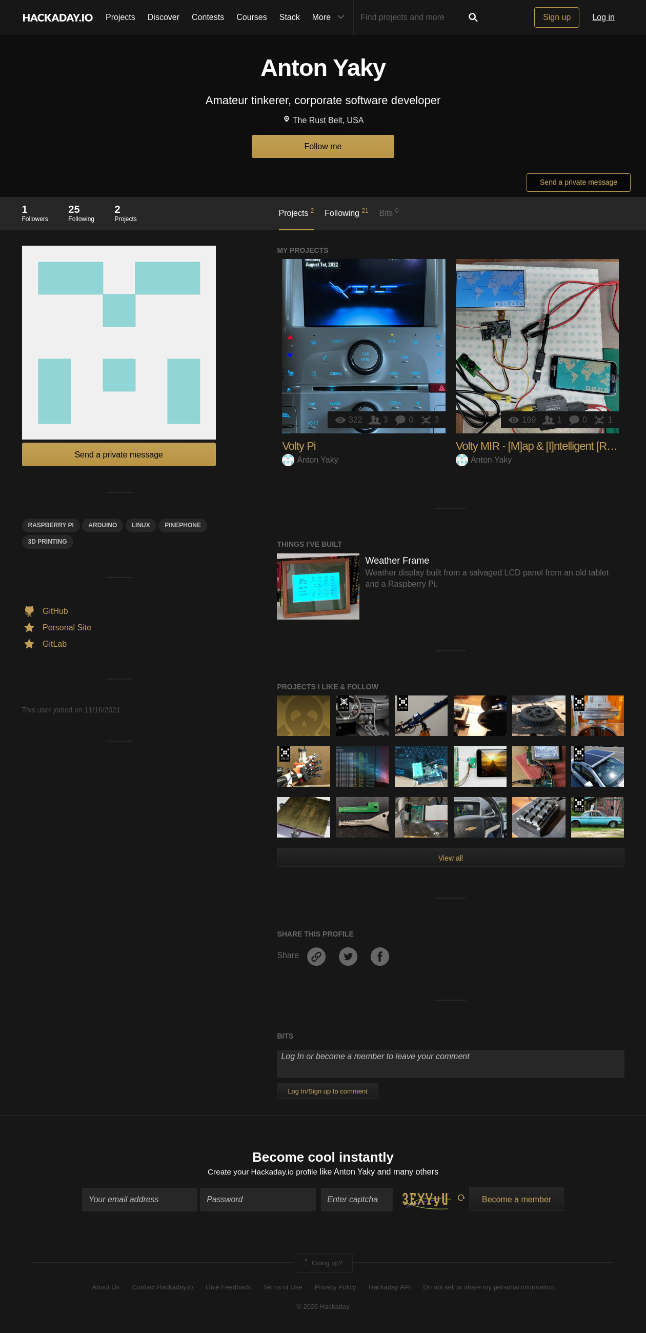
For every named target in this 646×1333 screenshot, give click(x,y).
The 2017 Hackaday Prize (579, 703)
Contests (208, 17)
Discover (163, 17)
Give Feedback (228, 1288)
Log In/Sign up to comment (327, 1091)
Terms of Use (282, 1288)
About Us (105, 1288)
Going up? (322, 1263)
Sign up (557, 17)
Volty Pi (298, 446)
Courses (251, 17)
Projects (120, 17)
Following (346, 212)
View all (450, 858)
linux (141, 525)
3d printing (47, 541)
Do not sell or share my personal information (488, 1288)
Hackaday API (390, 1288)
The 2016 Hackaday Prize (402, 703)
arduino (102, 525)
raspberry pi (51, 525)
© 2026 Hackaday (323, 1307)
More (330, 17)
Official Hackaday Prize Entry (343, 703)
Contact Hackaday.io (162, 1288)
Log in (603, 17)
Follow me (323, 146)
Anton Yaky (310, 459)
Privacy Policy (335, 1288)
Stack (289, 17)
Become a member (516, 1200)
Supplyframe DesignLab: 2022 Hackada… (579, 754)
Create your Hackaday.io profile (263, 1172)
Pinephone (183, 525)
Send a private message (578, 182)
